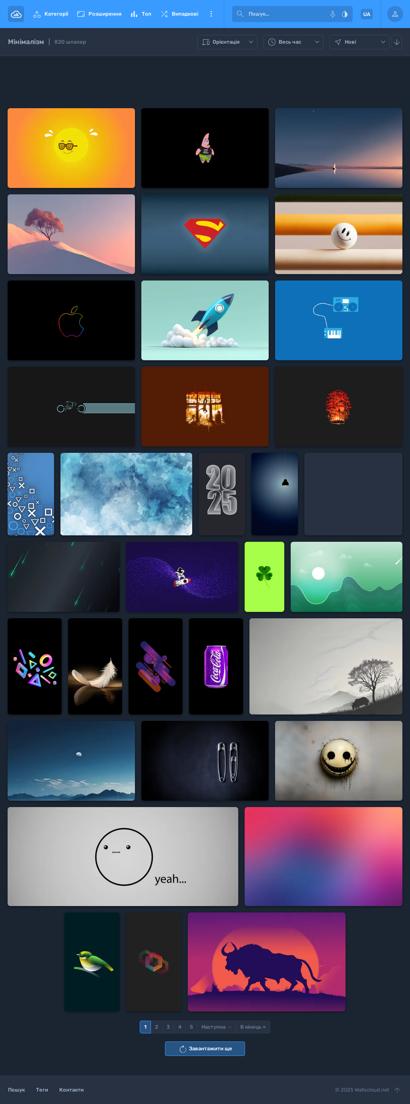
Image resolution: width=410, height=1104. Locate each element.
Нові (360, 42)
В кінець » (253, 1027)
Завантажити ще (205, 1049)
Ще (211, 14)
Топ (140, 14)
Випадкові (178, 14)
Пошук (16, 1090)
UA (366, 14)
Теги (42, 1090)
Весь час (294, 42)
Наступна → (216, 1027)
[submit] (240, 14)
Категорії (50, 14)
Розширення (98, 14)
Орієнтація (228, 42)
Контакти (71, 1090)
